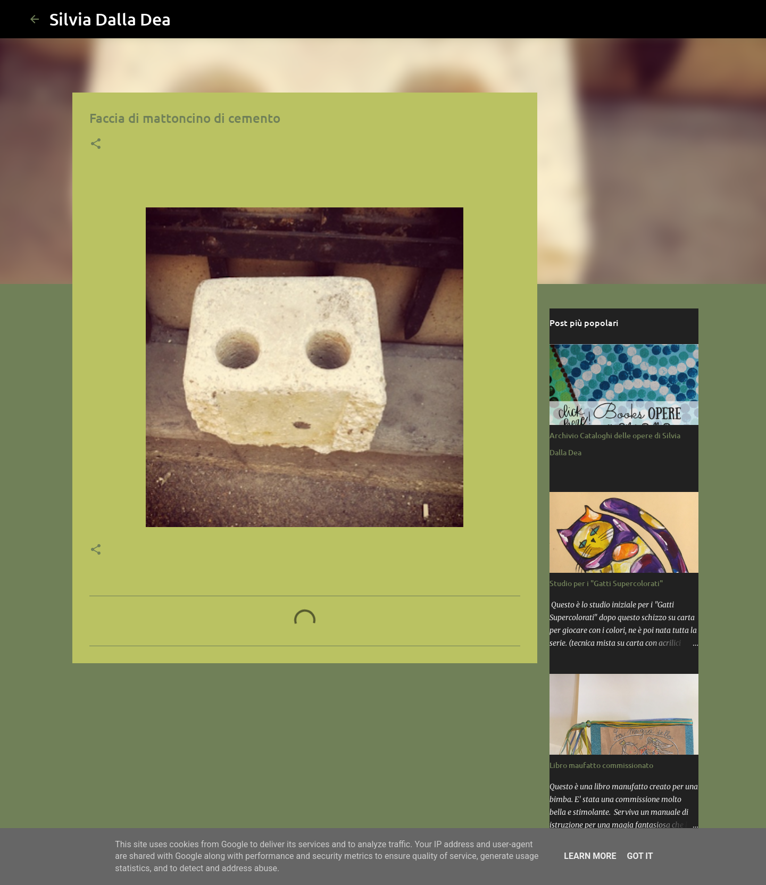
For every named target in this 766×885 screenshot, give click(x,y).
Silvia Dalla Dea (110, 19)
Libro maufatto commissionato (601, 765)
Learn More (590, 856)
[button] (95, 144)
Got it (640, 856)
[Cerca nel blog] (682, 19)
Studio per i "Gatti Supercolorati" (606, 583)
